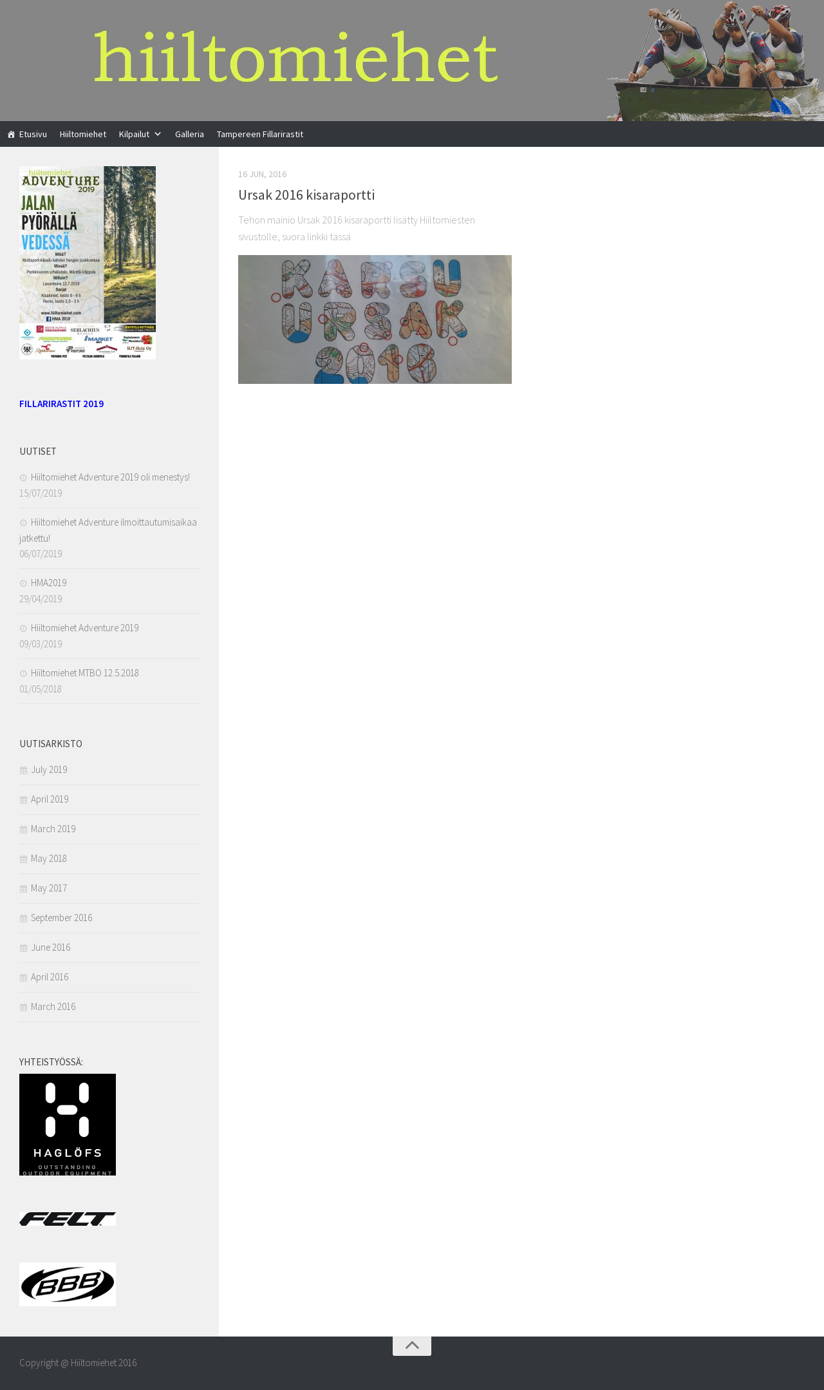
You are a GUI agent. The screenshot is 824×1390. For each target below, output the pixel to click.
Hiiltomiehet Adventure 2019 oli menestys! (110, 477)
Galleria (189, 134)
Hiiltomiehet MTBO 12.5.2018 (85, 673)
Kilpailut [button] (134, 134)
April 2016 (49, 977)
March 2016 (53, 1006)
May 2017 (49, 888)
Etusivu (33, 134)
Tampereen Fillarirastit (260, 134)
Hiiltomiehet (83, 134)
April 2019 (49, 799)
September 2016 (61, 917)
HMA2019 (48, 582)
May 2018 (49, 858)
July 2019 (49, 769)
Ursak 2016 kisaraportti (306, 195)
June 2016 (50, 947)
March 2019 (53, 829)
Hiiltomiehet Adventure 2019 (84, 628)
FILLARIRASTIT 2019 (61, 403)
